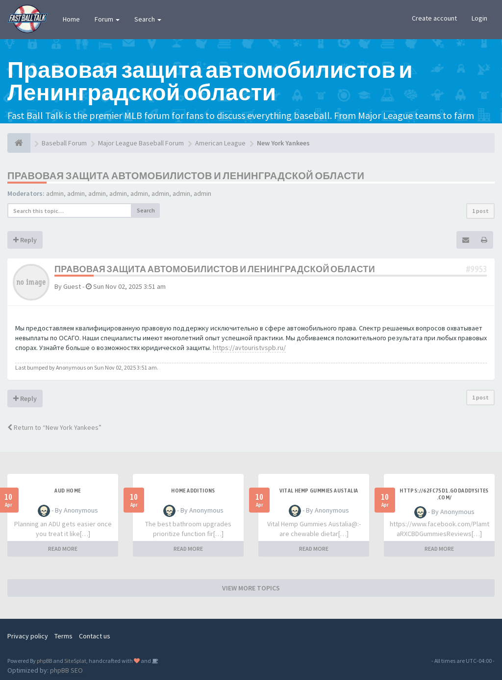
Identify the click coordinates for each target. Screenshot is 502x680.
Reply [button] (25, 239)
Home (71, 19)
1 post (480, 210)
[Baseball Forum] (18, 143)
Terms (63, 636)
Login (479, 18)
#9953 (476, 269)
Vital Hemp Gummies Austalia (318, 490)
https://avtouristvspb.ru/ (249, 347)
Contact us (94, 636)
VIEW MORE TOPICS (251, 588)
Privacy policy (27, 636)
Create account (434, 18)
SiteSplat (75, 660)
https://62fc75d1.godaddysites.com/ (444, 494)
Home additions (193, 490)
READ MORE (62, 548)
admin (55, 193)
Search (147, 19)
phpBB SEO (66, 670)
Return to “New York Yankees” (54, 427)
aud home (67, 490)
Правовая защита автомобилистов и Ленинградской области (185, 175)
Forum (107, 19)
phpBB (44, 660)
